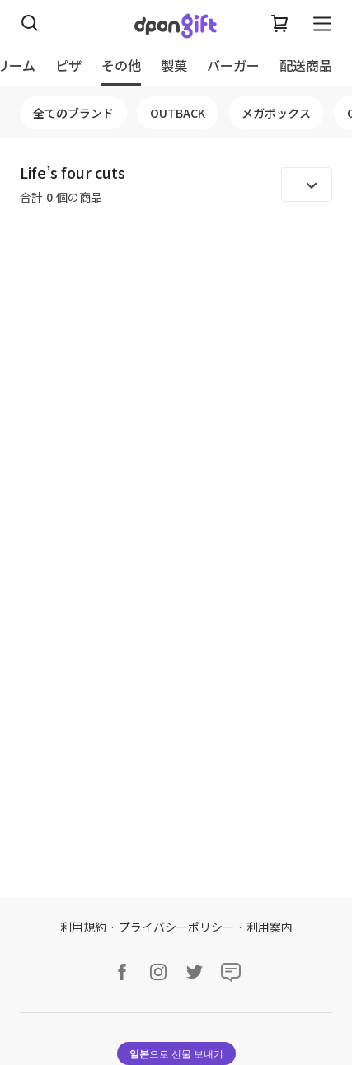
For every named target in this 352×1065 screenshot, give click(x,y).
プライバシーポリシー (176, 926)
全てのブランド (73, 113)
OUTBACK (177, 113)
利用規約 (83, 926)
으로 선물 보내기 (176, 1053)
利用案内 (269, 926)
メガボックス (276, 113)
